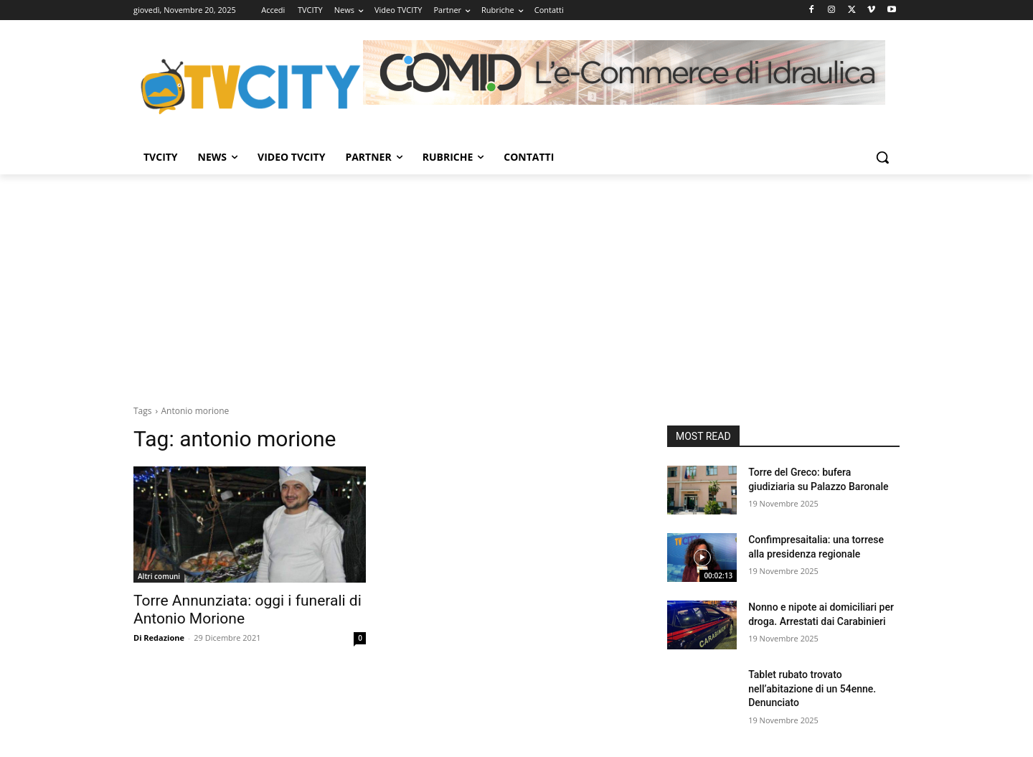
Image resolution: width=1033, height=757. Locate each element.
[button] (882, 157)
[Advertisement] (516, 282)
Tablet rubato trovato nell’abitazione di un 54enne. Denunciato (812, 688)
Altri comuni (159, 576)
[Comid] (624, 72)
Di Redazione (158, 637)
